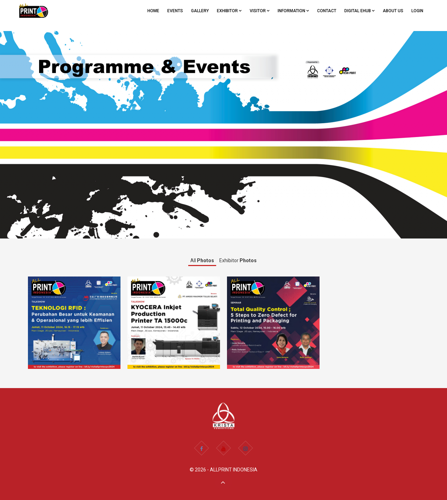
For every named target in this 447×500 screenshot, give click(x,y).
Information (293, 10)
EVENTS (175, 10)
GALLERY (200, 10)
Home (153, 10)
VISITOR (260, 10)
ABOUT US (393, 10)
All (202, 260)
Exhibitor (238, 260)
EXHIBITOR (229, 10)
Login (417, 10)
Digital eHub (359, 10)
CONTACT (326, 10)
